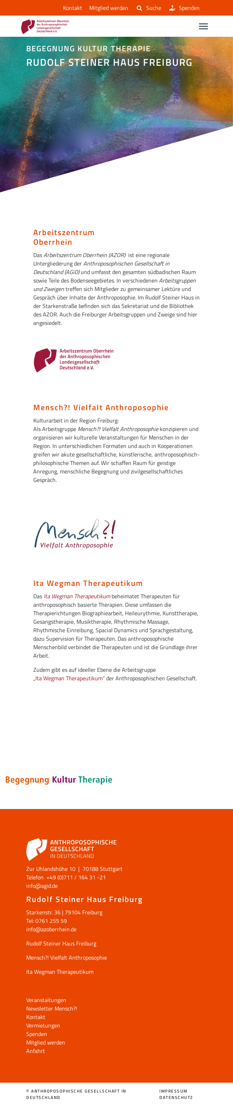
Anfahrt (35, 1051)
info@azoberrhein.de (51, 929)
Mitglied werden (108, 8)
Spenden (184, 8)
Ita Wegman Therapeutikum (77, 596)
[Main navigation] (203, 26)
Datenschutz (176, 1097)
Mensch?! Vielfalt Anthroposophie (66, 957)
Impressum (173, 1091)
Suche (148, 8)
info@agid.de (42, 885)
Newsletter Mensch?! (51, 1008)
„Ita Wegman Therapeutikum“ (69, 678)
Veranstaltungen (46, 1000)
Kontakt (71, 8)
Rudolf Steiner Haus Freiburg (61, 943)
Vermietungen (43, 1025)
